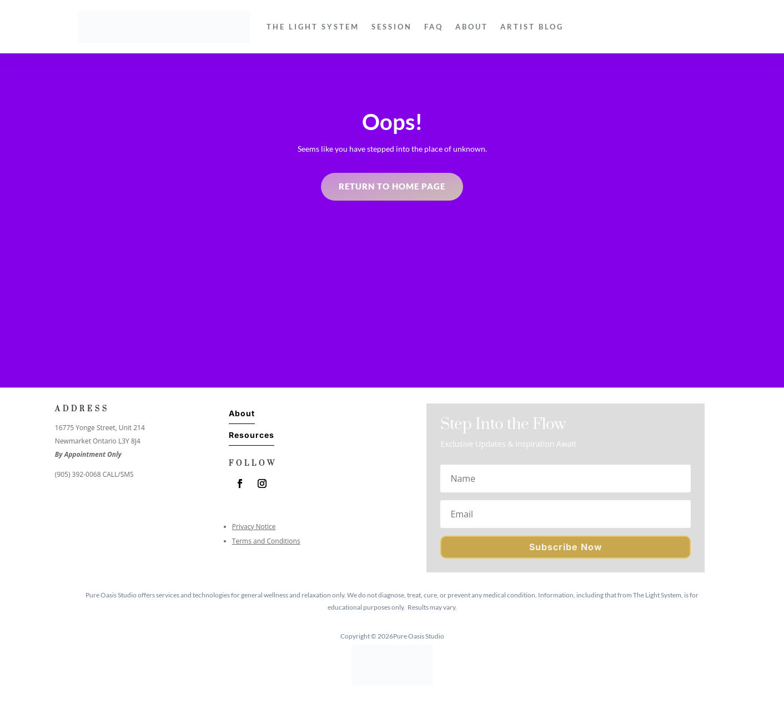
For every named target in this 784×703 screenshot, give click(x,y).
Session (391, 26)
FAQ (433, 26)
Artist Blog (532, 26)
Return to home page (392, 186)
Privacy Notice (254, 526)
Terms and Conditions (266, 541)
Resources (251, 435)
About (471, 26)
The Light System (313, 26)
